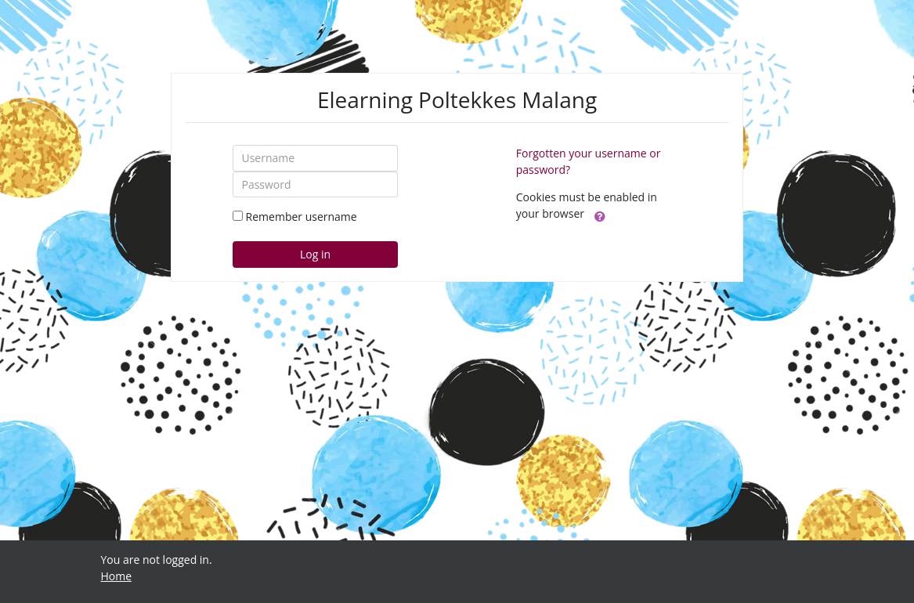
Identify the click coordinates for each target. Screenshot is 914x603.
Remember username (301, 216)
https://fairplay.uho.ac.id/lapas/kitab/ (196, 592)
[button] (599, 214)
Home (116, 576)
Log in (315, 254)
